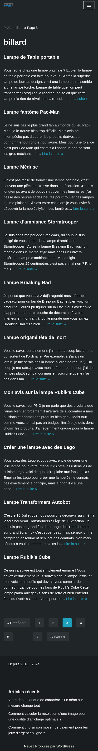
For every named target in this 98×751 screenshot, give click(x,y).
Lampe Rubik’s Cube (27, 557)
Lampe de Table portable (31, 57)
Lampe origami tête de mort (35, 337)
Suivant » (57, 637)
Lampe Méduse (21, 167)
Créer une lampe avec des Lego (39, 447)
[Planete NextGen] (9, 5)
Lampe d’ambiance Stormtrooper (41, 221)
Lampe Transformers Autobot (37, 502)
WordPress (65, 746)
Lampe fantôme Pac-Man (32, 112)
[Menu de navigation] (88, 5)
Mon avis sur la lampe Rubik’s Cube (44, 392)
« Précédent (16, 623)
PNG (7, 28)
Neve (28, 746)
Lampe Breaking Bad (27, 282)
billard (19, 28)
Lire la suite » (77, 99)
